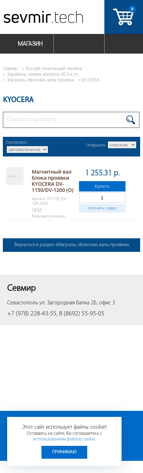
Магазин (30, 43)
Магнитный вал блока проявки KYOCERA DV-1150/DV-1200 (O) (53, 180)
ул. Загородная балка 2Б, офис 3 (77, 303)
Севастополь (22, 303)
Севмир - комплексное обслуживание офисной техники (44, 19)
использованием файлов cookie (64, 439)
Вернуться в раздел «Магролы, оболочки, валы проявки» (71, 245)
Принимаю (64, 452)
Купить (102, 186)
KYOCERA (90, 80)
